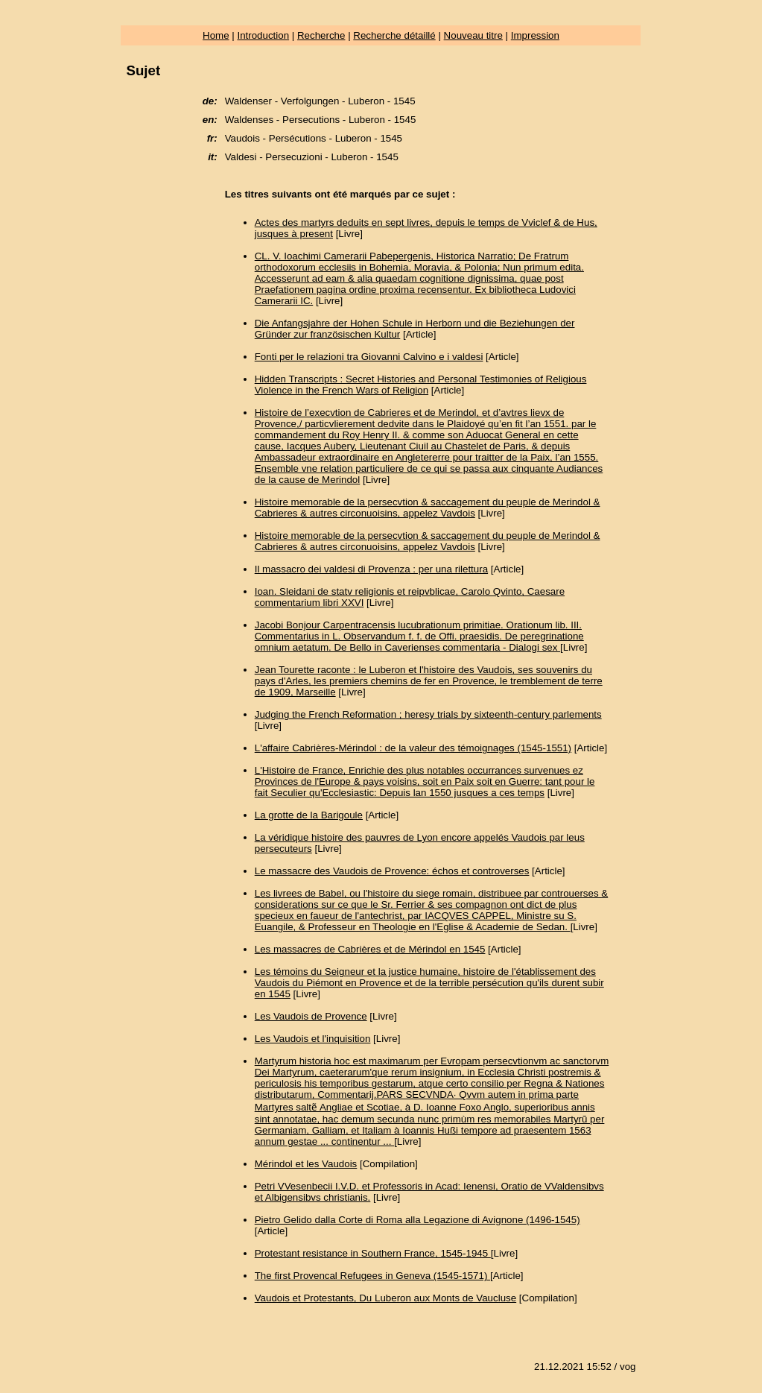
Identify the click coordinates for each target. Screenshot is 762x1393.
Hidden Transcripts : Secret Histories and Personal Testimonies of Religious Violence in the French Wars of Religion (421, 384)
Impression (535, 35)
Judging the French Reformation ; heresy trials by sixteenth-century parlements (428, 714)
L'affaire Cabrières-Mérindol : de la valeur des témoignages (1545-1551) (413, 748)
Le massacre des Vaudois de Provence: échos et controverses (392, 870)
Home (216, 35)
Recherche (321, 35)
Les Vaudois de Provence (311, 1016)
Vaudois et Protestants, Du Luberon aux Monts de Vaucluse (385, 1298)
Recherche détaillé (394, 35)
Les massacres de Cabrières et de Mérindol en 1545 (370, 949)
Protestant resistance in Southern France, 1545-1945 (373, 1253)
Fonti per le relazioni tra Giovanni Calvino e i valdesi (369, 356)
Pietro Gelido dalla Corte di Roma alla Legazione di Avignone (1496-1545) (417, 1219)
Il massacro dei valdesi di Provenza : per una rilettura (371, 569)
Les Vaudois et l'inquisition (313, 1038)
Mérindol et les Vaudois (306, 1163)
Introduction (263, 35)
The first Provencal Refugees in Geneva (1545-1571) (372, 1275)
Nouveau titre (473, 35)
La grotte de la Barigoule (309, 815)
